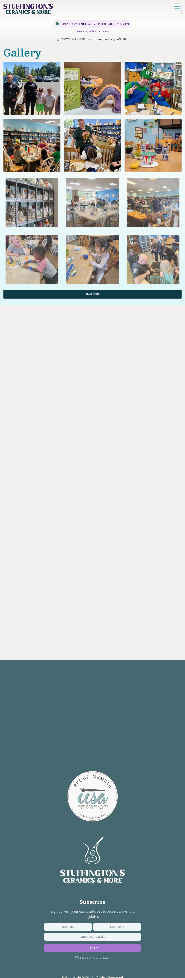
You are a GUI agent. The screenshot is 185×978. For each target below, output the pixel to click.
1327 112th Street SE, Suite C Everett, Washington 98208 (94, 39)
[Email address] (92, 938)
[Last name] (117, 928)
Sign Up (92, 949)
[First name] (68, 928)
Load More (93, 295)
